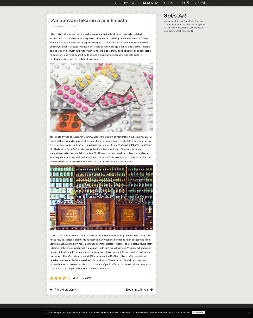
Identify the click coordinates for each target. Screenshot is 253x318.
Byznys (71, 26)
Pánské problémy (65, 289)
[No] (248, 313)
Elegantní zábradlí (137, 289)
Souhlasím (198, 312)
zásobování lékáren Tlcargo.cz (135, 145)
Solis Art (175, 16)
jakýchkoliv (92, 145)
